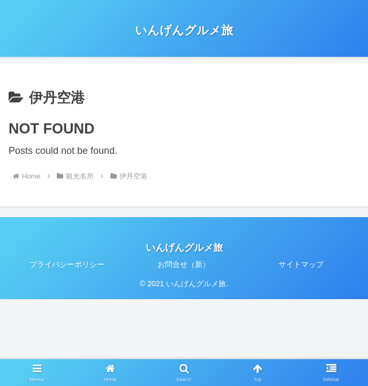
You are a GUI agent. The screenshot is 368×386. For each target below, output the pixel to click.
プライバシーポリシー (66, 264)
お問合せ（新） (183, 264)
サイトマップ (301, 264)
